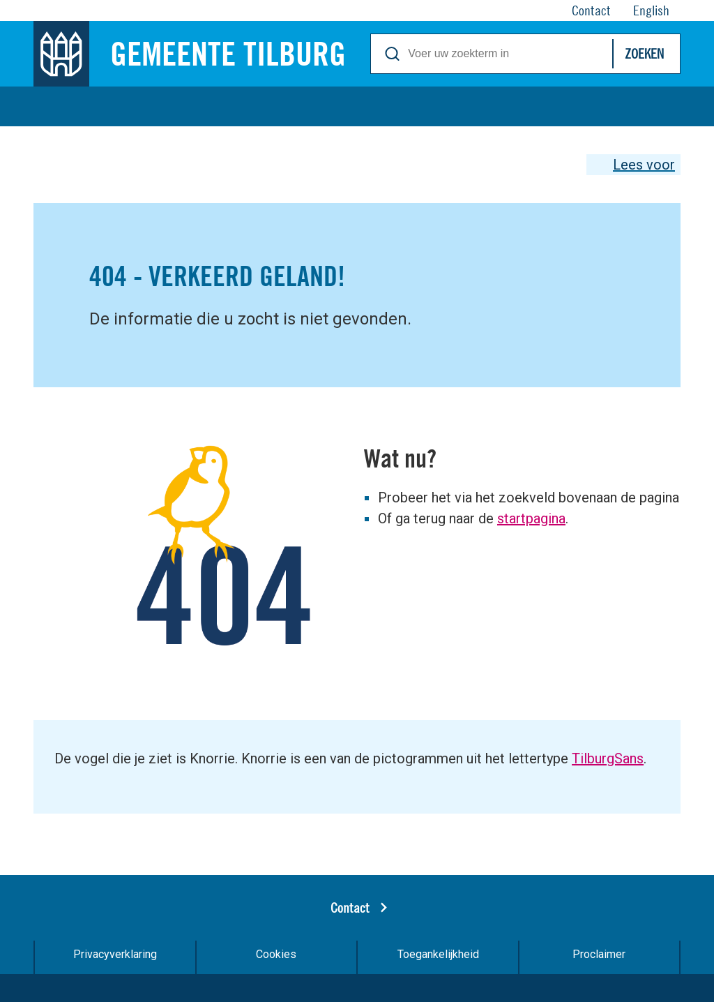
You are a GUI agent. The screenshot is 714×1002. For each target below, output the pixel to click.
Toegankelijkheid (438, 954)
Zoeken (644, 53)
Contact (350, 907)
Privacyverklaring (115, 954)
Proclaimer (598, 954)
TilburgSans (608, 758)
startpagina (531, 518)
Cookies (276, 954)
